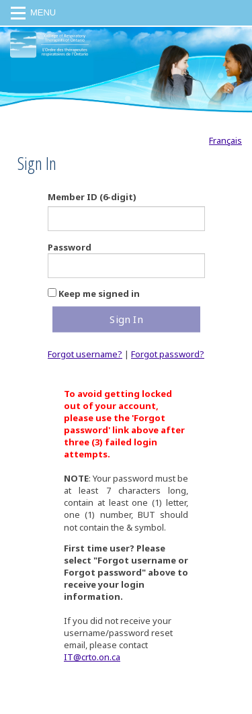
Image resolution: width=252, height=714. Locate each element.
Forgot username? (85, 354)
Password (69, 247)
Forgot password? (167, 354)
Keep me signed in (99, 293)
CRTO (49, 65)
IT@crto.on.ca (92, 657)
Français (225, 140)
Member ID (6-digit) (92, 197)
